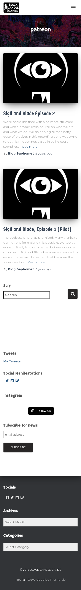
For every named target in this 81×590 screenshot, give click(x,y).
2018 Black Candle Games (40, 569)
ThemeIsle (58, 580)
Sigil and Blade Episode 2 (29, 113)
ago (43, 153)
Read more (29, 146)
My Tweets (12, 361)
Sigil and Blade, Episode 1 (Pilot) (37, 229)
